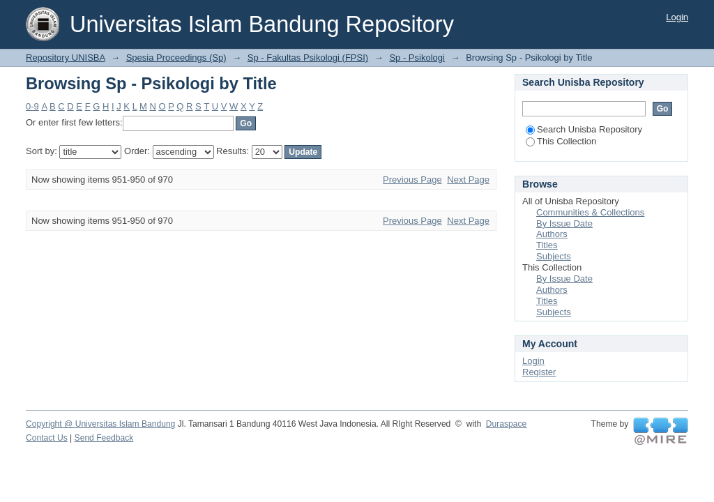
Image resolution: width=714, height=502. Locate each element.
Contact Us (47, 438)
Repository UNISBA (65, 57)
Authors (552, 234)
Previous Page (412, 179)
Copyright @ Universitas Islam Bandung (100, 424)
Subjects (553, 256)
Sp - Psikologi (416, 57)
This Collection (561, 141)
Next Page (468, 179)
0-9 (32, 106)
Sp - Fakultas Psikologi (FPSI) (308, 57)
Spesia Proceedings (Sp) (176, 57)
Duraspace (506, 424)
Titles (547, 245)
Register (539, 372)
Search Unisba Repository (584, 129)
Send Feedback (104, 438)
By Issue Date (564, 223)
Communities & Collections (590, 212)
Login (677, 17)
